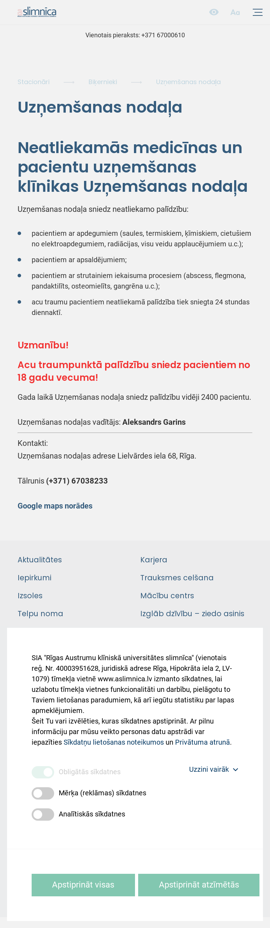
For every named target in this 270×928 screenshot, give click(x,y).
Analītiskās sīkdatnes (92, 814)
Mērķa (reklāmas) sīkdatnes (102, 793)
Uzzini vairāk (213, 769)
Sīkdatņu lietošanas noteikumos (114, 741)
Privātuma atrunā (202, 741)
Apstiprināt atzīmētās (201, 884)
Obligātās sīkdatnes (90, 772)
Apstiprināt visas (84, 884)
